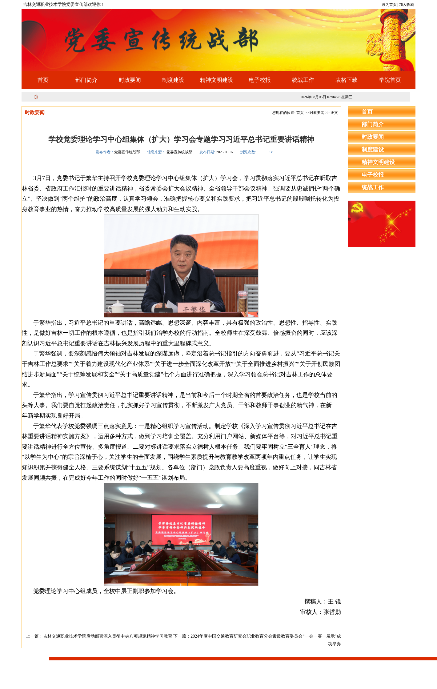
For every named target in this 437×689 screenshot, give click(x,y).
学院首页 (390, 80)
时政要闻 (130, 80)
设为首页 (389, 4)
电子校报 (260, 80)
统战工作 (303, 80)
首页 (43, 80)
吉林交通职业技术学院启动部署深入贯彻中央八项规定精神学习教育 (107, 636)
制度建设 (173, 80)
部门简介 (86, 80)
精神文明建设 (216, 80)
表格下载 (346, 80)
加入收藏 (406, 4)
